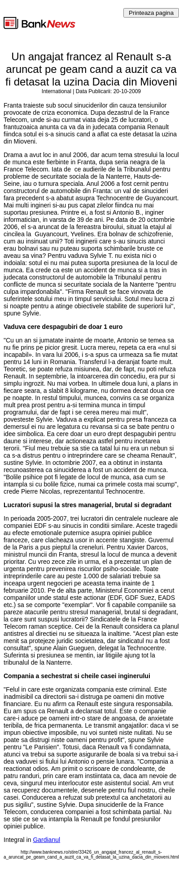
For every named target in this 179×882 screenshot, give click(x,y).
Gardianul (46, 839)
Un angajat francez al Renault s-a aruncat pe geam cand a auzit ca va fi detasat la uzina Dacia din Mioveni (91, 69)
